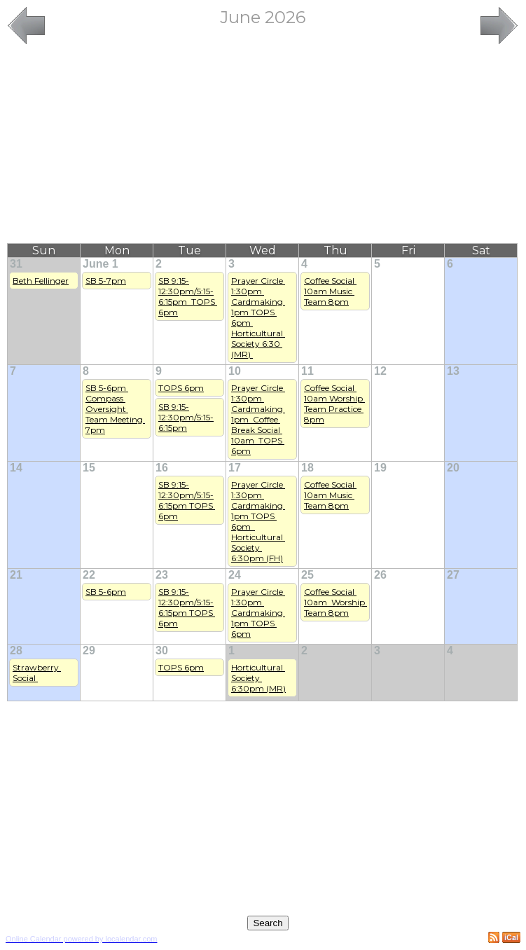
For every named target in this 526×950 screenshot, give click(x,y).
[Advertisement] (263, 145)
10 (234, 371)
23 (161, 575)
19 (380, 468)
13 (453, 371)
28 (16, 650)
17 (234, 468)
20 (453, 468)
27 (453, 575)
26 (380, 575)
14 (16, 468)
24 (234, 575)
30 (161, 650)
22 (89, 575)
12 (380, 371)
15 (89, 468)
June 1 (100, 264)
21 (16, 575)
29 (89, 650)
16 (161, 468)
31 (16, 264)
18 (307, 468)
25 (307, 575)
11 (307, 371)
